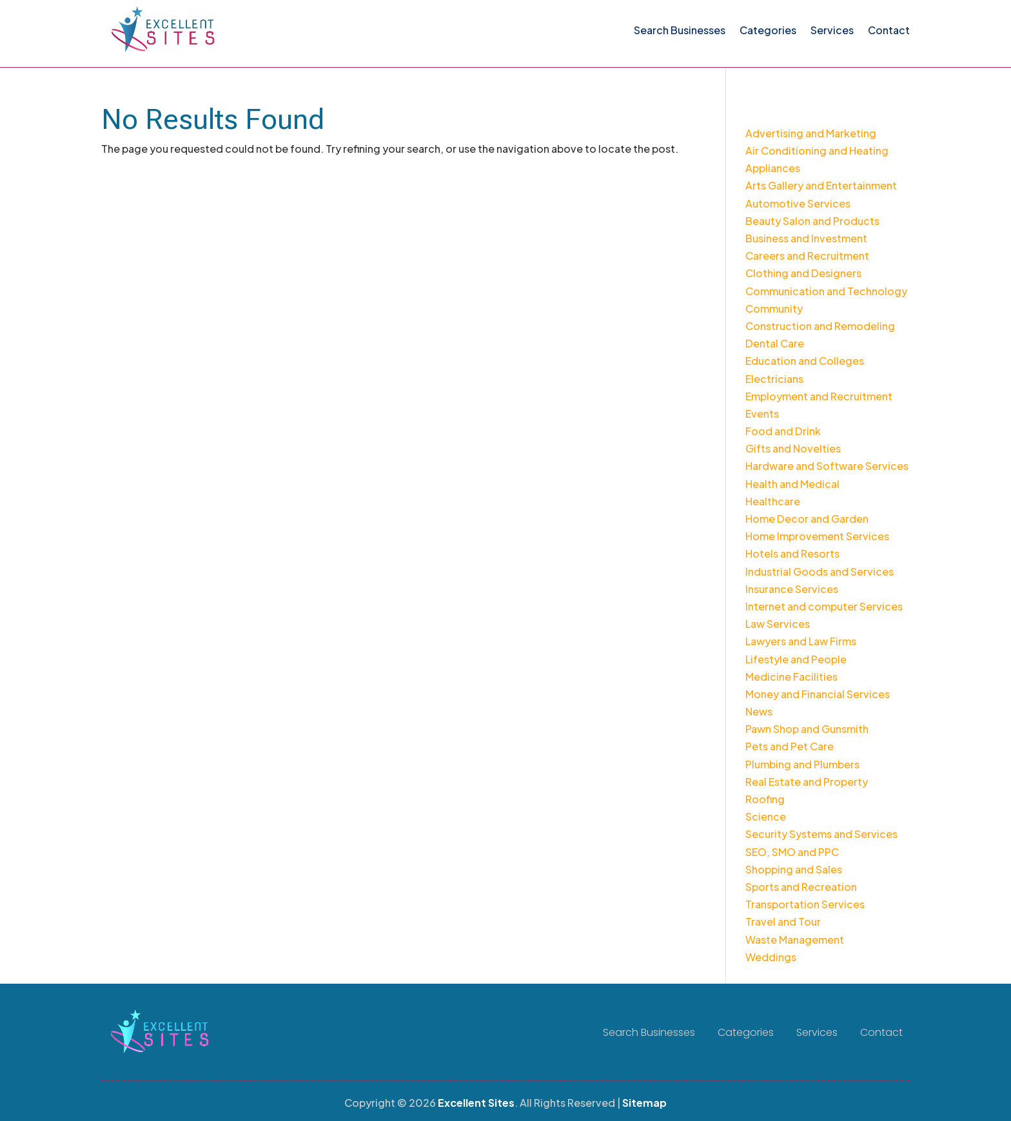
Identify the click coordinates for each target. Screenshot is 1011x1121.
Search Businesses (679, 30)
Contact (889, 30)
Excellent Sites (476, 1102)
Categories (768, 30)
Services (832, 30)
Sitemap (644, 1102)
